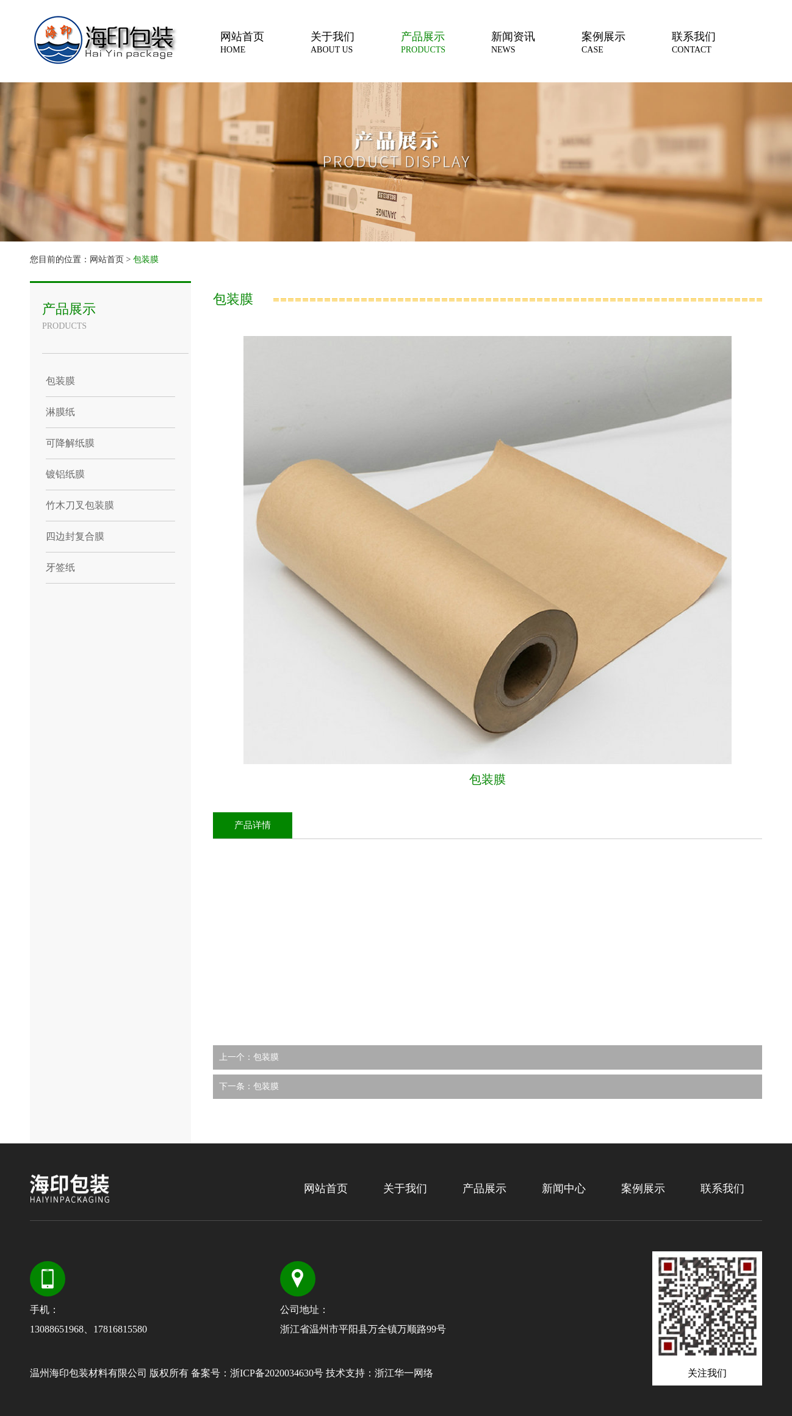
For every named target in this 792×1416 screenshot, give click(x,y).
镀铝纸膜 (65, 474)
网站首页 (265, 42)
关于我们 (356, 42)
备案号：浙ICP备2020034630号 (257, 1373)
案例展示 (626, 42)
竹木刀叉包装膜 (80, 505)
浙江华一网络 (404, 1373)
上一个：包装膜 (249, 1057)
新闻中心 (564, 1188)
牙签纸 (60, 567)
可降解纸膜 (70, 443)
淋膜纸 (60, 412)
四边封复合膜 (75, 536)
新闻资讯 (536, 42)
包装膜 (146, 259)
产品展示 (446, 42)
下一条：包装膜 (249, 1086)
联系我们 (717, 42)
